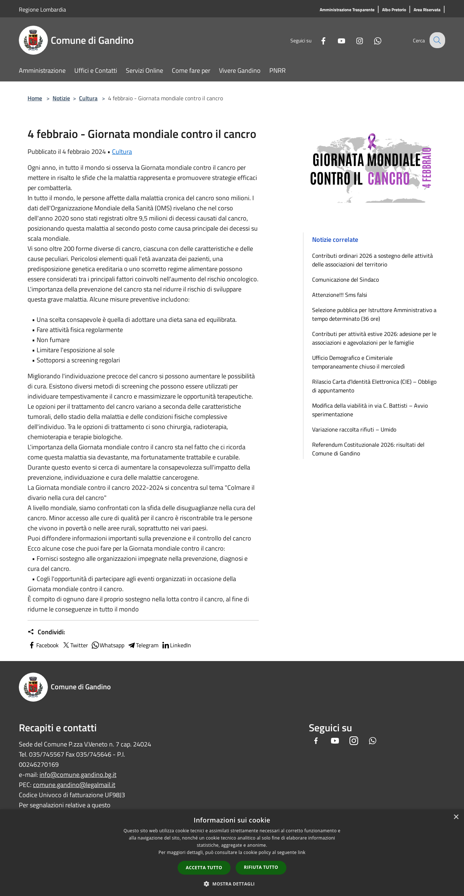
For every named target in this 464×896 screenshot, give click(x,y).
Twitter (75, 645)
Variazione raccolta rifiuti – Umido (354, 429)
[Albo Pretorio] (394, 10)
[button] (232, 883)
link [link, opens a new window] (302, 852)
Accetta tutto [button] (204, 868)
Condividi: (46, 632)
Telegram (142, 645)
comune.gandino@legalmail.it (74, 785)
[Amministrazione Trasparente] (347, 10)
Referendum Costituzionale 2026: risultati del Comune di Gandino (368, 449)
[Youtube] (335, 40)
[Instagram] (354, 40)
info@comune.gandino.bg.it (78, 774)
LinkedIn (176, 645)
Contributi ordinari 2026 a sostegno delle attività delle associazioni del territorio (372, 260)
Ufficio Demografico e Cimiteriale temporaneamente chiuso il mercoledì (358, 362)
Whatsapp (107, 645)
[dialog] (232, 852)
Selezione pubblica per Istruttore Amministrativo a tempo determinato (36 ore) (374, 314)
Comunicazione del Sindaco (345, 279)
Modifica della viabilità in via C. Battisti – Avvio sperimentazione (370, 409)
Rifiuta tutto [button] (261, 867)
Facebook (43, 645)
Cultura (88, 98)
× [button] (456, 817)
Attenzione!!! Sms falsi (339, 294)
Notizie (61, 98)
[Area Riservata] (427, 10)
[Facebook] (317, 40)
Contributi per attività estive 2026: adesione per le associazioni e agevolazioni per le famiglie (374, 338)
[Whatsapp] (372, 40)
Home (35, 98)
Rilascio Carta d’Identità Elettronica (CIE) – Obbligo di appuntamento (374, 386)
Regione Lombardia (42, 9)
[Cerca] (436, 40)
